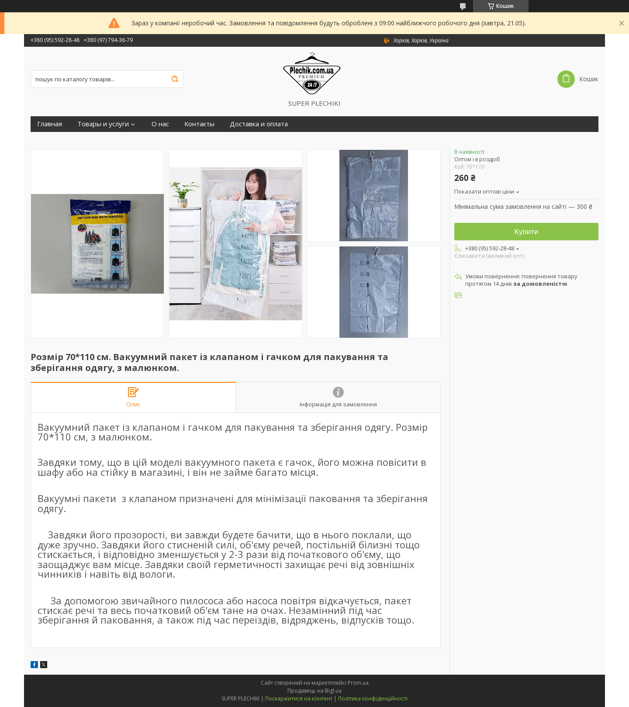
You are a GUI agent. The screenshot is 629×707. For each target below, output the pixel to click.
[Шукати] (174, 79)
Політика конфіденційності (373, 698)
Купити (526, 232)
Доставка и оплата (259, 124)
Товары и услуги (103, 124)
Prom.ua (358, 682)
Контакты (199, 124)
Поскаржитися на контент (298, 698)
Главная (49, 124)
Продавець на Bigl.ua (314, 690)
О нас (160, 124)
